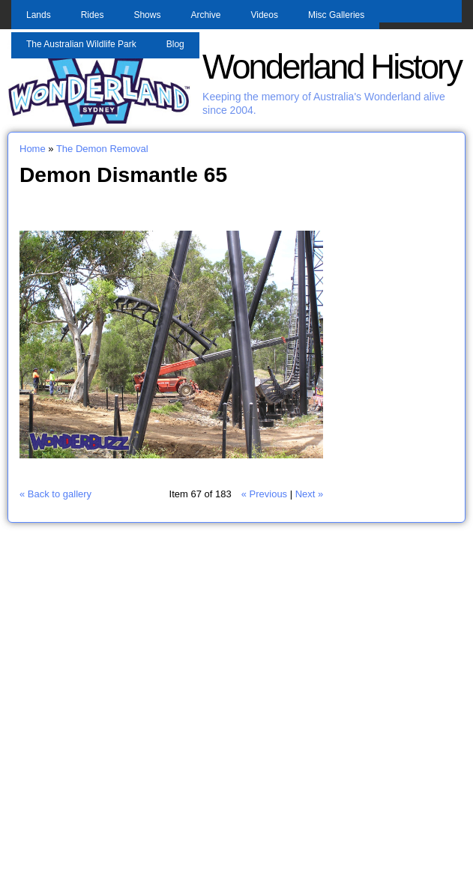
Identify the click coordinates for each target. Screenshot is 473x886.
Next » (309, 494)
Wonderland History (331, 67)
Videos (263, 15)
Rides (92, 15)
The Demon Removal (102, 148)
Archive (205, 15)
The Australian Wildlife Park (81, 44)
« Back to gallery (55, 494)
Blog (175, 44)
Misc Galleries (336, 15)
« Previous (264, 494)
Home (32, 148)
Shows (146, 15)
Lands (38, 15)
